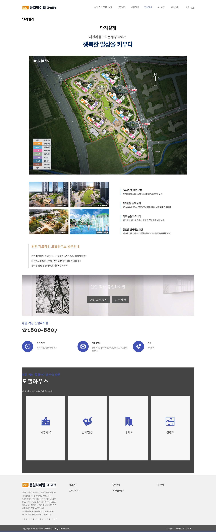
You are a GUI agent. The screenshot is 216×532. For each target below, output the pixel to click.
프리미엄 (161, 7)
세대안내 (174, 7)
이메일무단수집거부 (183, 528)
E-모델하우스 (118, 490)
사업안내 (135, 7)
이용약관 (169, 528)
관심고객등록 (98, 299)
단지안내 (148, 7)
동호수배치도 (74, 490)
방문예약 (121, 7)
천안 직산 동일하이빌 (103, 7)
